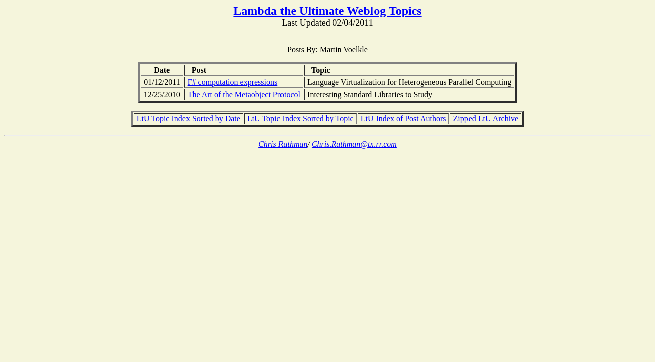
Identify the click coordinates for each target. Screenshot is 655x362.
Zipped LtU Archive (485, 118)
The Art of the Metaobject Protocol (244, 94)
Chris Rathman (282, 144)
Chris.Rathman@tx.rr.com (354, 144)
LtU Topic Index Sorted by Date (188, 118)
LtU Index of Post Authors (403, 118)
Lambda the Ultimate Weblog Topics (327, 10)
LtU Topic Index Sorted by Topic (300, 118)
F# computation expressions (233, 82)
